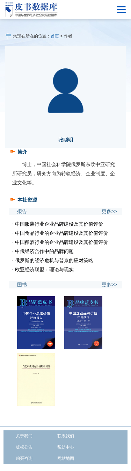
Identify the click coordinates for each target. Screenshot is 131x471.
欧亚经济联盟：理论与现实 (44, 269)
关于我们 (24, 436)
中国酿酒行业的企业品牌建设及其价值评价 (61, 242)
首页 (55, 36)
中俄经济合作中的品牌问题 (44, 251)
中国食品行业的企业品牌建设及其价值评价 (61, 233)
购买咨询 (24, 458)
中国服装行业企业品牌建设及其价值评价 (59, 224)
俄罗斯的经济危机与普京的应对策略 (54, 260)
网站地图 (65, 458)
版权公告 (24, 447)
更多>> (109, 211)
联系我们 (65, 436)
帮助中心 (65, 447)
